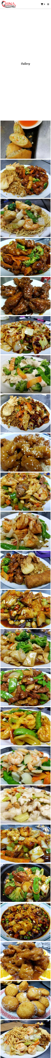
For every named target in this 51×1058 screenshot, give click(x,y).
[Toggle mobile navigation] (48, 4)
